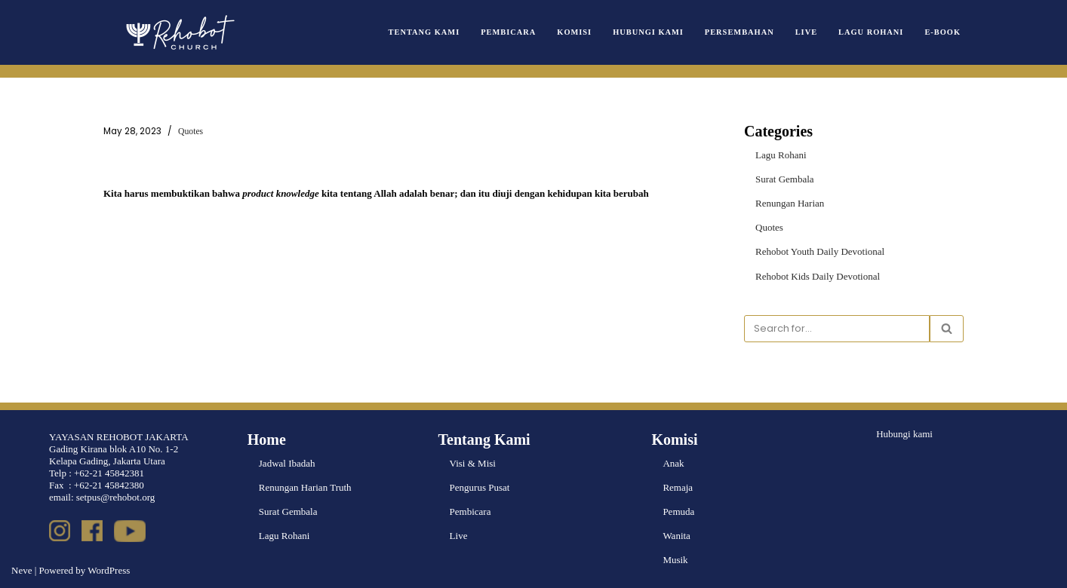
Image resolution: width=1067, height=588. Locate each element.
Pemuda (678, 511)
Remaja (678, 487)
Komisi (574, 32)
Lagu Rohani (870, 32)
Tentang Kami (424, 32)
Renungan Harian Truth (305, 487)
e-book (942, 32)
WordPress (109, 570)
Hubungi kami (904, 433)
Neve (21, 570)
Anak (673, 463)
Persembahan (739, 32)
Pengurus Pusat (480, 487)
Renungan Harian (789, 203)
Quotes (190, 131)
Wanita (676, 535)
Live (806, 32)
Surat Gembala (784, 179)
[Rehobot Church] (178, 32)
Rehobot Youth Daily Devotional (819, 251)
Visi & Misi (473, 463)
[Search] (837, 328)
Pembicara (508, 32)
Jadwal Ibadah (287, 463)
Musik (675, 559)
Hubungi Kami (648, 32)
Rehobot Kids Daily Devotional (817, 276)
